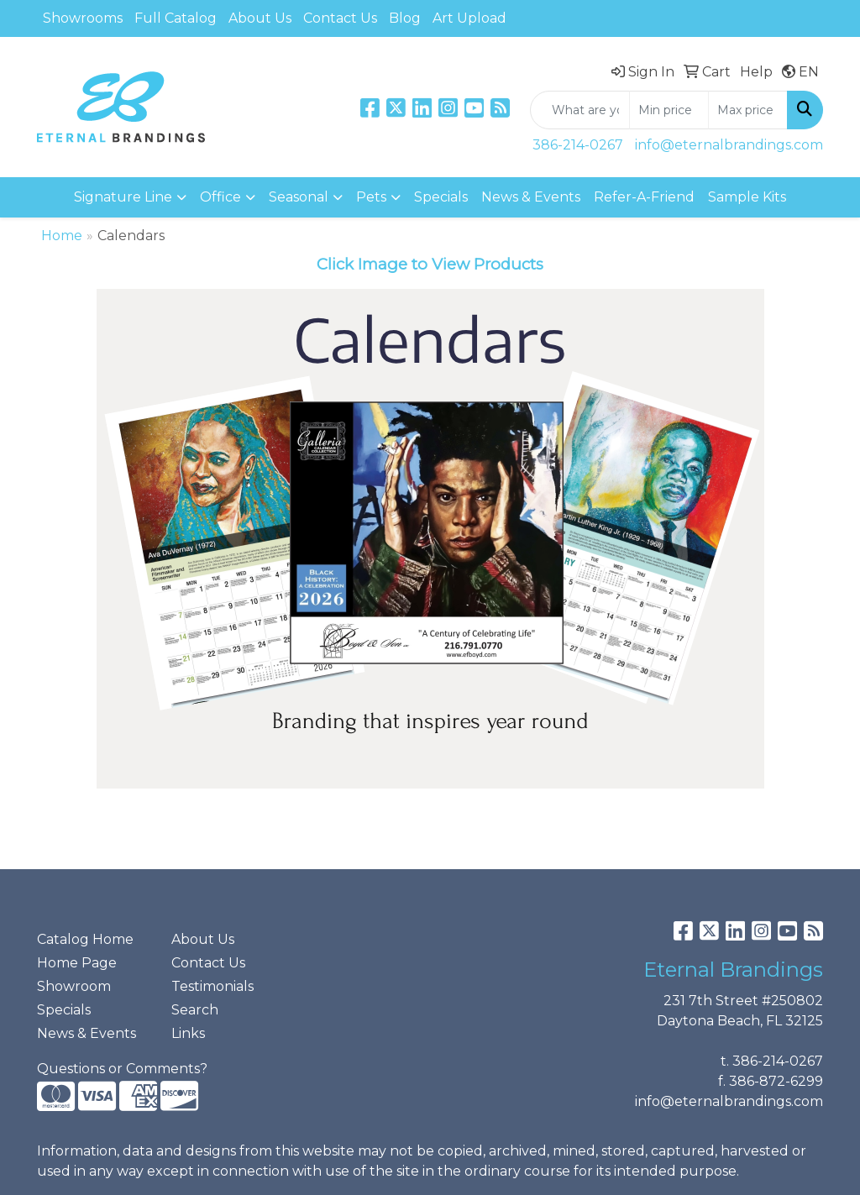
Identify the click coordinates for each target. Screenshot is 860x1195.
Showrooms (83, 18)
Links (188, 1033)
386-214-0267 (577, 145)
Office (220, 197)
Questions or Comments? (122, 1069)
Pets (371, 197)
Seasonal (298, 197)
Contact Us (340, 18)
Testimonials (212, 986)
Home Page (77, 963)
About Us (259, 18)
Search (194, 1010)
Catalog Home (85, 939)
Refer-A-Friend (644, 197)
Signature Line (123, 197)
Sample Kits (747, 197)
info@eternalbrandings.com (729, 145)
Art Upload (469, 18)
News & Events (530, 197)
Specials (441, 197)
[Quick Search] (580, 110)
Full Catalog (175, 18)
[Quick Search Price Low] (669, 110)
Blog (405, 18)
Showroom (74, 986)
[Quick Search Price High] (748, 110)
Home (61, 236)
